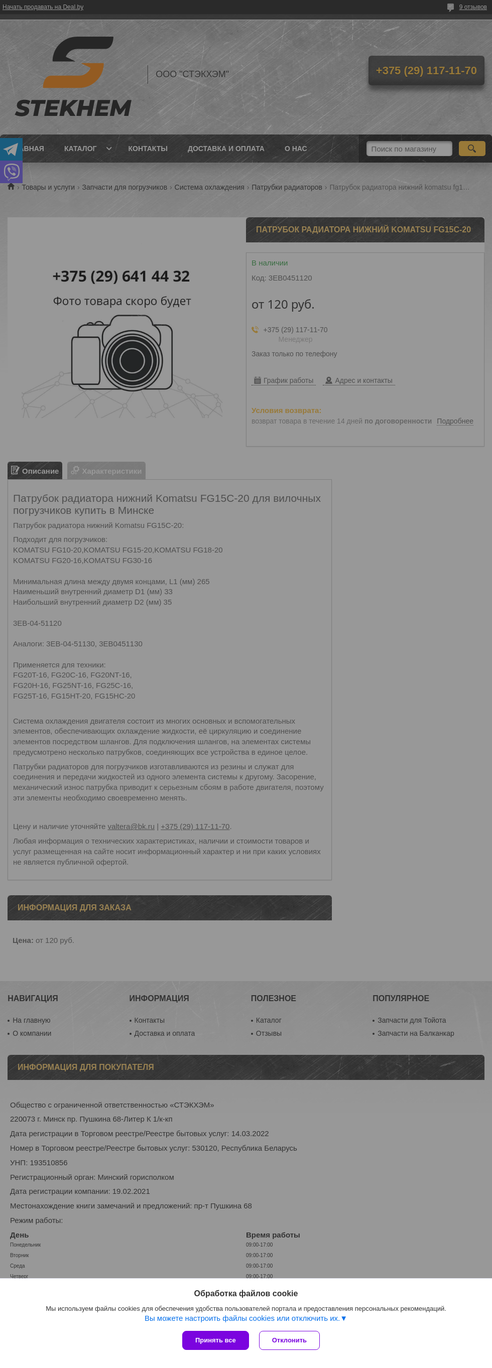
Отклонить (289, 1340)
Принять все (215, 1340)
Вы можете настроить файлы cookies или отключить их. (242, 1318)
